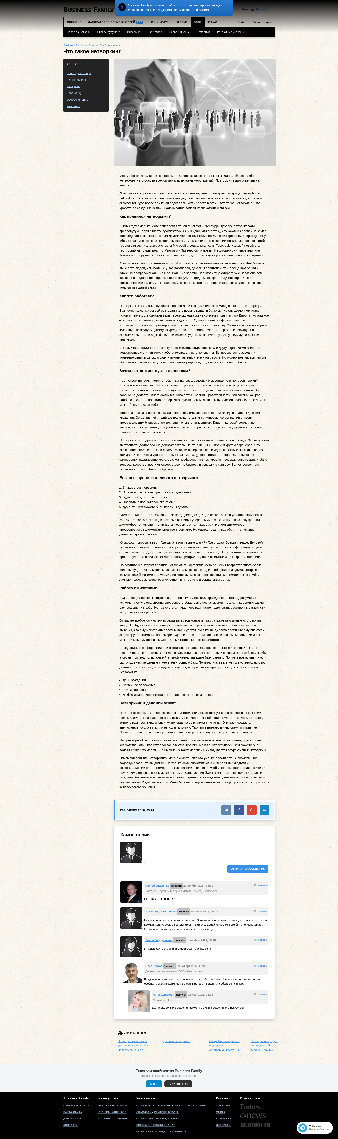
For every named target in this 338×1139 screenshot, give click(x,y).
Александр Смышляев (161, 911)
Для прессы (72, 1118)
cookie (181, 5)
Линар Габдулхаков (158, 940)
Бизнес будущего (78, 79)
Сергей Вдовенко (157, 885)
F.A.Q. (86, 1105)
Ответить (260, 885)
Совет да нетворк (79, 73)
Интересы (223, 1125)
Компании (73, 106)
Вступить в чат (178, 1083)
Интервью (73, 86)
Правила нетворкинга (176, 1041)
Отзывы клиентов (112, 1112)
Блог (92, 45)
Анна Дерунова (163, 994)
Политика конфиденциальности (161, 1131)
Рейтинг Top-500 (166, 1112)
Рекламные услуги (112, 1105)
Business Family (73, 45)
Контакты (70, 1125)
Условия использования (155, 1125)
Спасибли (144, 1112)
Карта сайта (72, 1112)
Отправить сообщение (248, 868)
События (223, 1105)
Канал (154, 1083)
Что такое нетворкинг (153, 1105)
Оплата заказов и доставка (158, 1118)
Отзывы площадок (113, 1118)
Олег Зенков (154, 966)
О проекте (71, 1105)
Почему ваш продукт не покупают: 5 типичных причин (264, 1046)
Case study (74, 93)
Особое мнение (110, 45)
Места (220, 1112)
